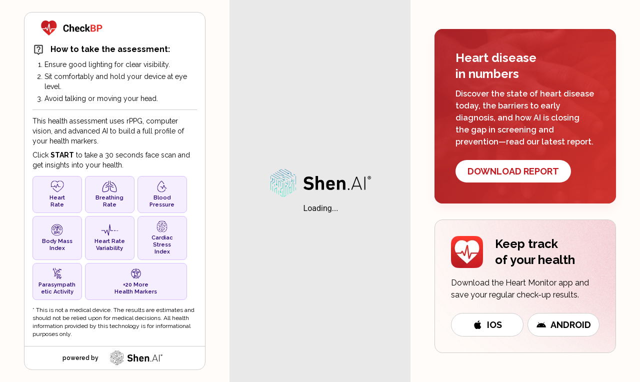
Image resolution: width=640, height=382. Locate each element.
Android (563, 325)
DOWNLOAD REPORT (513, 171)
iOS (487, 325)
